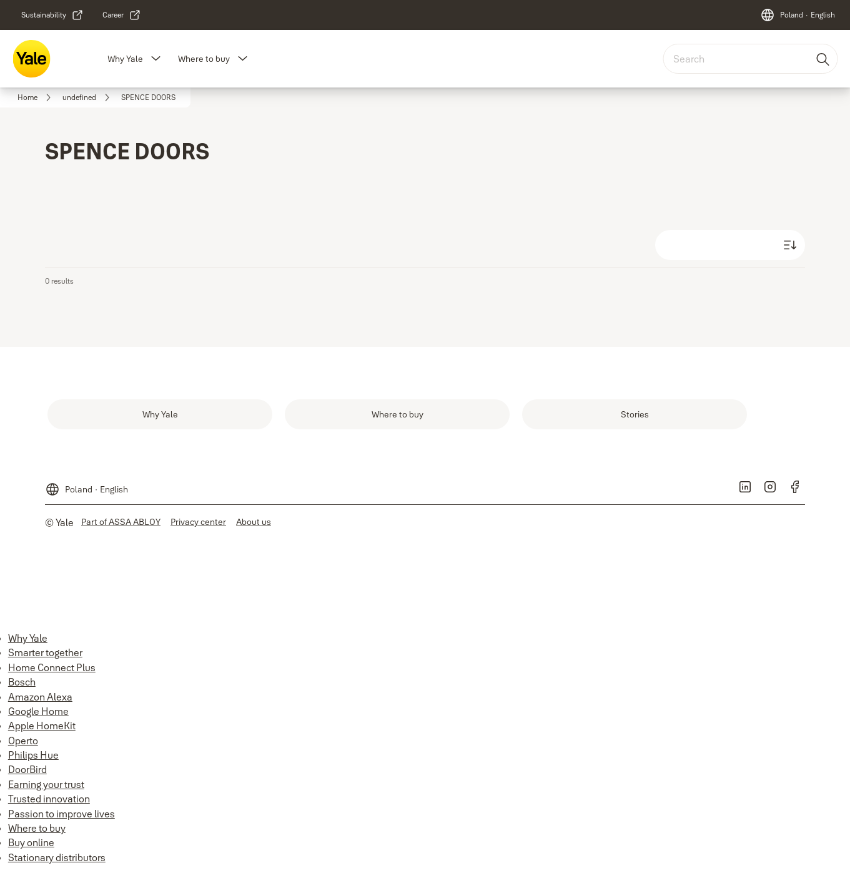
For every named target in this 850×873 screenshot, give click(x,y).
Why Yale (125, 58)
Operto (23, 740)
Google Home (38, 711)
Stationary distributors (57, 857)
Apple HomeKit (42, 725)
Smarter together (45, 652)
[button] (155, 58)
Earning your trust (46, 784)
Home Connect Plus (52, 667)
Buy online (31, 842)
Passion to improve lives (61, 813)
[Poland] (797, 14)
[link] (52, 15)
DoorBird (27, 769)
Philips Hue (33, 755)
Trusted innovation (49, 798)
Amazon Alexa (40, 697)
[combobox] (750, 59)
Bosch (22, 682)
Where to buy (204, 58)
